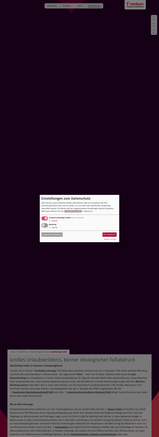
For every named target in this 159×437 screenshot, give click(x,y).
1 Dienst (53, 221)
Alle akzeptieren (109, 235)
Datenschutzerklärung (73, 211)
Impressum (88, 211)
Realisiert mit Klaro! (110, 239)
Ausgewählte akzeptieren (52, 235)
